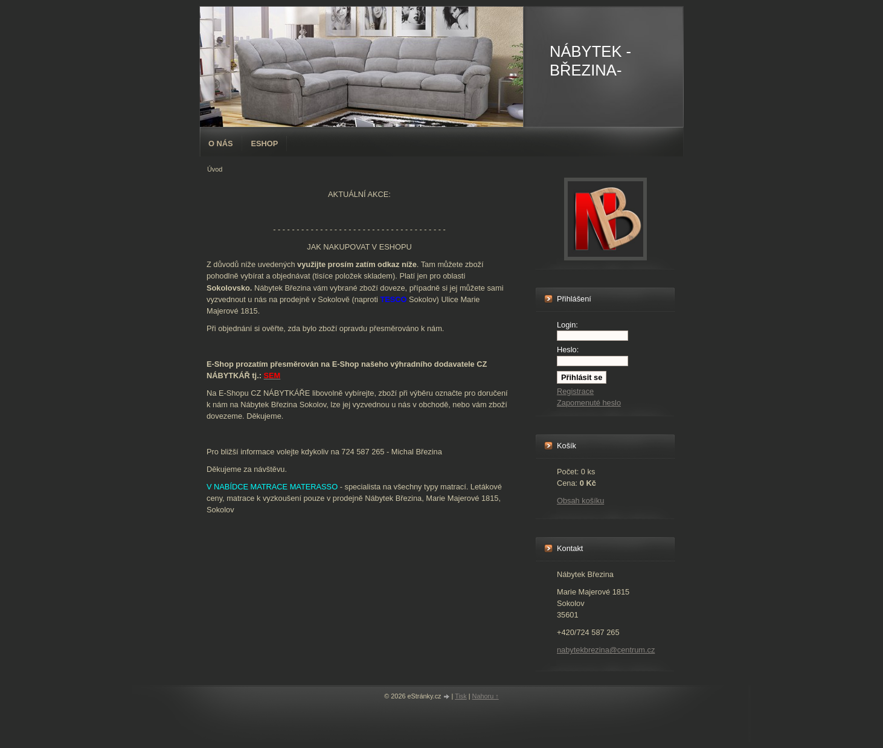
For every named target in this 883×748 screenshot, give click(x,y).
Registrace (575, 391)
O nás (220, 143)
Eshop (264, 143)
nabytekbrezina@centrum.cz (606, 649)
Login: (567, 324)
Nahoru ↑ (485, 696)
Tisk (461, 696)
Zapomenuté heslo (589, 402)
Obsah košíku (580, 500)
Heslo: (568, 349)
